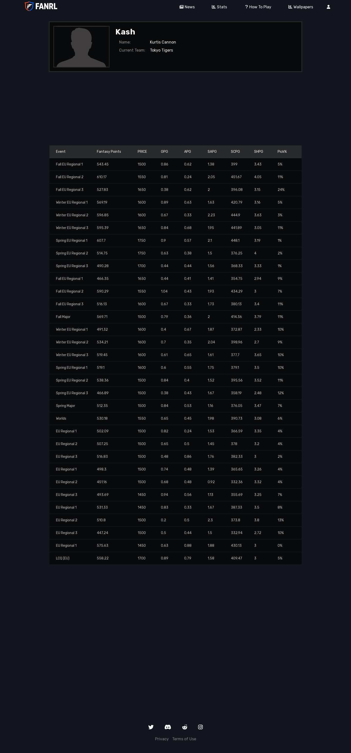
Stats (217, 7)
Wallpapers (299, 7)
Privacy (162, 739)
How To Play (256, 7)
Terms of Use (184, 739)
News (185, 7)
